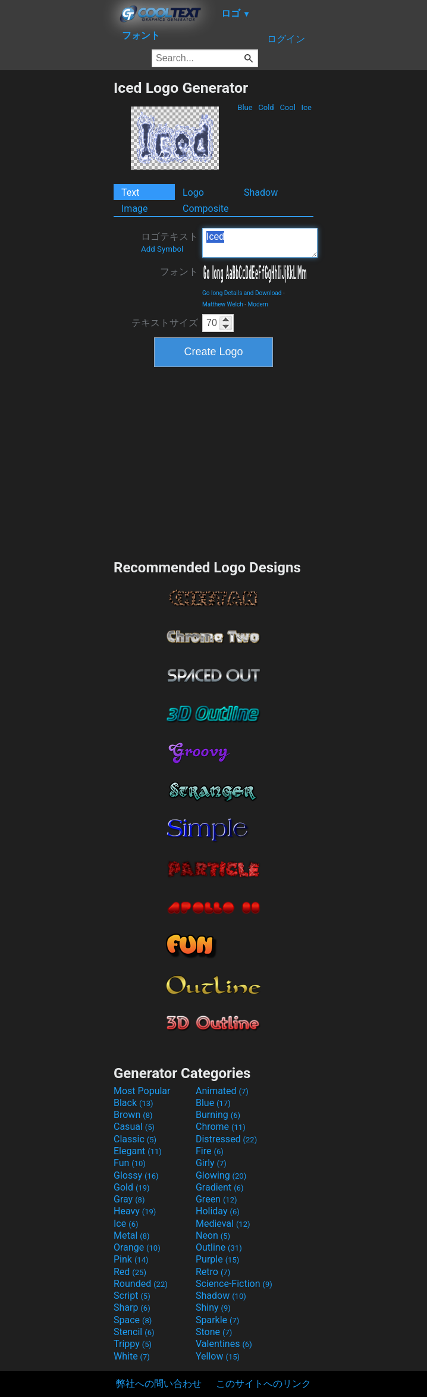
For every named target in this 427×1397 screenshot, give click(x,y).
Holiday (218, 1211)
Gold (132, 1187)
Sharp (132, 1307)
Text (130, 192)
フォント (179, 271)
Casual (134, 1126)
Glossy (136, 1175)
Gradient (219, 1187)
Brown (133, 1114)
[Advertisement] (56, 257)
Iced (260, 243)
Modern (257, 304)
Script (132, 1295)
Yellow (218, 1356)
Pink (131, 1259)
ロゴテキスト (169, 242)
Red (130, 1271)
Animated (222, 1091)
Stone (214, 1332)
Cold (266, 107)
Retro (213, 1271)
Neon (213, 1235)
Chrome (221, 1126)
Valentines (224, 1343)
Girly (211, 1163)
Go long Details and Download (241, 293)
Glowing (221, 1175)
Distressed (226, 1139)
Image (134, 208)
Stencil (134, 1332)
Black (133, 1102)
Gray (129, 1199)
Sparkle (217, 1320)
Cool (287, 107)
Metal (132, 1235)
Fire (210, 1151)
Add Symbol (162, 249)
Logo (193, 192)
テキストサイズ (164, 322)
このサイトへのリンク (263, 1383)
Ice (306, 107)
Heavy (135, 1211)
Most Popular (142, 1091)
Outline (219, 1247)
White (132, 1356)
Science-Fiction (234, 1283)
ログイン (286, 39)
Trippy (133, 1343)
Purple (217, 1259)
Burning (218, 1114)
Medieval (223, 1223)
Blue (245, 107)
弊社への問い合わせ (159, 1383)
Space (133, 1320)
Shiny (213, 1307)
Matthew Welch (222, 304)
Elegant (138, 1151)
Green (216, 1199)
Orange (137, 1247)
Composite (206, 208)
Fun (130, 1163)
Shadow (261, 192)
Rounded (141, 1283)
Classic (135, 1139)
